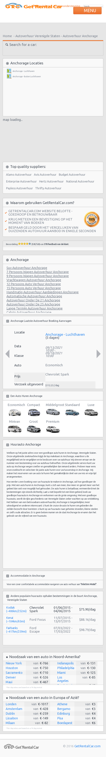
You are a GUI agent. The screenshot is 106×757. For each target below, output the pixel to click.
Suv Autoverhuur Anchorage (26, 268)
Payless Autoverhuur (19, 188)
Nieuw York (14, 663)
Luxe (91, 410)
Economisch (14, 410)
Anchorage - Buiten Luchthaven (27, 76)
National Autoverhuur (80, 181)
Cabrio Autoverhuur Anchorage (28, 312)
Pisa (60, 718)
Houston (12, 668)
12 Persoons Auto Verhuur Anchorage (33, 284)
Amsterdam (14, 709)
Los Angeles (63, 679)
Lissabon (12, 718)
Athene (62, 704)
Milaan (10, 723)
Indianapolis (65, 663)
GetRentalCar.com (87, 746)
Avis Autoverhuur (45, 174)
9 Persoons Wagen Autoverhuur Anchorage (37, 276)
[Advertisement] (53, 28)
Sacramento (14, 672)
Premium (53, 427)
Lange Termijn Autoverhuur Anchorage (34, 308)
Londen (11, 704)
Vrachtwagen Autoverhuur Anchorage (33, 280)
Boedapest (64, 723)
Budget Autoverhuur (72, 174)
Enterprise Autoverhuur (21, 181)
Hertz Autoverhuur (51, 181)
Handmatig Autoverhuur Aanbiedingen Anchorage (42, 292)
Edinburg (63, 713)
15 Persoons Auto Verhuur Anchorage (33, 288)
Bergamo (63, 709)
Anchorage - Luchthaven (24, 71)
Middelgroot (53, 410)
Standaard (72, 410)
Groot (34, 427)
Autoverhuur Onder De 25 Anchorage (33, 304)
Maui (9, 682)
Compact (34, 410)
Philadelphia (65, 668)
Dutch (86, 6)
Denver (11, 677)
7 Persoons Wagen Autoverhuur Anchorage (37, 272)
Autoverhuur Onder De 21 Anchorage (33, 300)
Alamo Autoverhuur (19, 174)
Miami (61, 672)
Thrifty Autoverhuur (48, 188)
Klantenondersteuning (67, 6)
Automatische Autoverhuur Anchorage (34, 296)
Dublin (10, 713)
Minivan (14, 427)
